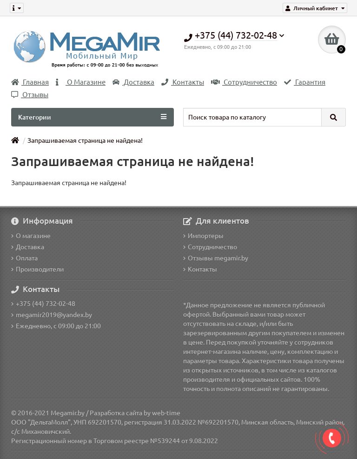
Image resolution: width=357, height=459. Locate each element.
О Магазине (81, 82)
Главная (30, 82)
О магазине (31, 235)
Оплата (24, 258)
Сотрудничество (244, 82)
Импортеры (203, 235)
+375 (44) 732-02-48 (43, 303)
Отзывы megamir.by (215, 258)
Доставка (133, 82)
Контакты (182, 82)
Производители (37, 269)
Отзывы (29, 95)
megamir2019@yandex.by (51, 315)
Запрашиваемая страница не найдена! (85, 140)
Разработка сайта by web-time (135, 413)
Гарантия (304, 82)
